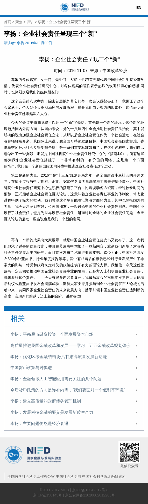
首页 (7, 22)
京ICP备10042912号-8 (90, 490)
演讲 (30, 22)
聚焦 (19, 22)
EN (138, 7)
